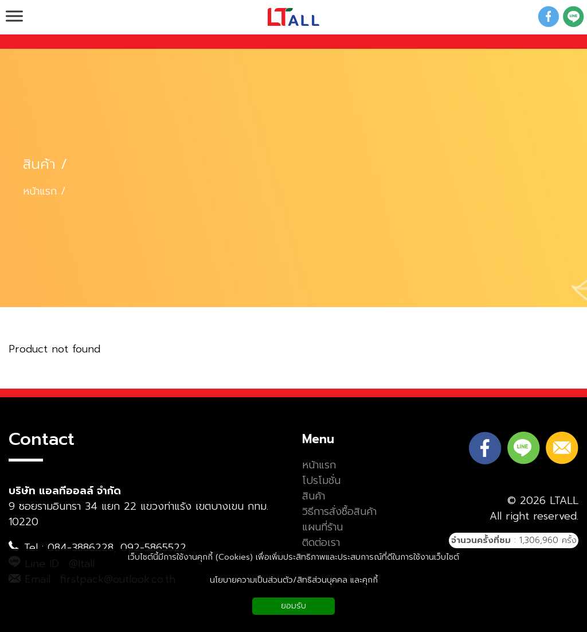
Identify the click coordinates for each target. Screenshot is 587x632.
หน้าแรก (40, 191)
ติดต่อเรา (321, 542)
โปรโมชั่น (321, 480)
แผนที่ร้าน (322, 527)
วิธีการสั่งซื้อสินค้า (339, 511)
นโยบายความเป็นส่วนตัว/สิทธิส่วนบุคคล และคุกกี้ (294, 580)
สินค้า (39, 164)
